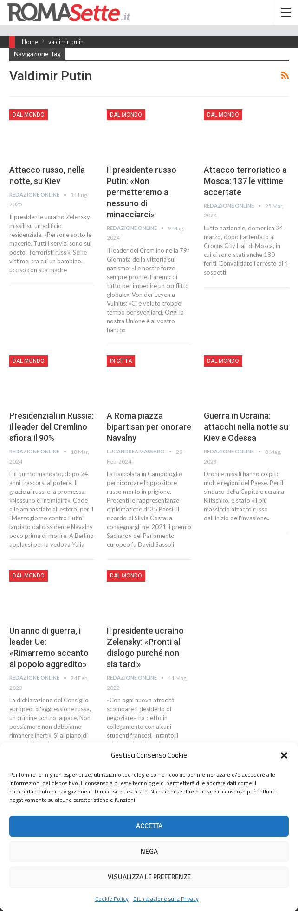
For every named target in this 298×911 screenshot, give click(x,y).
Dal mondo (29, 114)
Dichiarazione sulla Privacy (166, 898)
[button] (284, 755)
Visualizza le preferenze (149, 877)
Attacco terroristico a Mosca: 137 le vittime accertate (245, 181)
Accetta (149, 826)
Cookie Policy (112, 898)
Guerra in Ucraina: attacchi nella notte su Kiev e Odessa (246, 427)
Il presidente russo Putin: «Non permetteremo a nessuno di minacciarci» (141, 192)
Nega (149, 851)
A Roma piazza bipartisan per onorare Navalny (149, 427)
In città (121, 361)
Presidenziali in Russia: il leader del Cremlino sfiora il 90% (51, 427)
